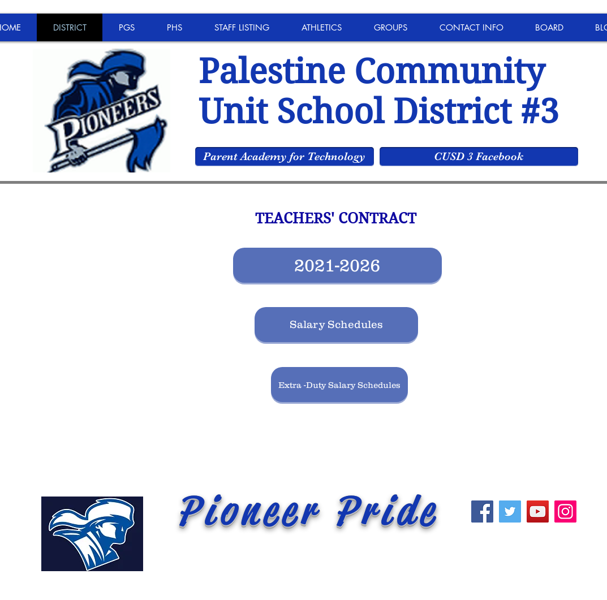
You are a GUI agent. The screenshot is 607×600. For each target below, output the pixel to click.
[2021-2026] (337, 265)
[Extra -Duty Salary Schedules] (339, 384)
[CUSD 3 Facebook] (479, 156)
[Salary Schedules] (336, 324)
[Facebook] (482, 511)
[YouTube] (538, 511)
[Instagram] (565, 511)
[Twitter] (510, 511)
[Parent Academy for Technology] (284, 156)
